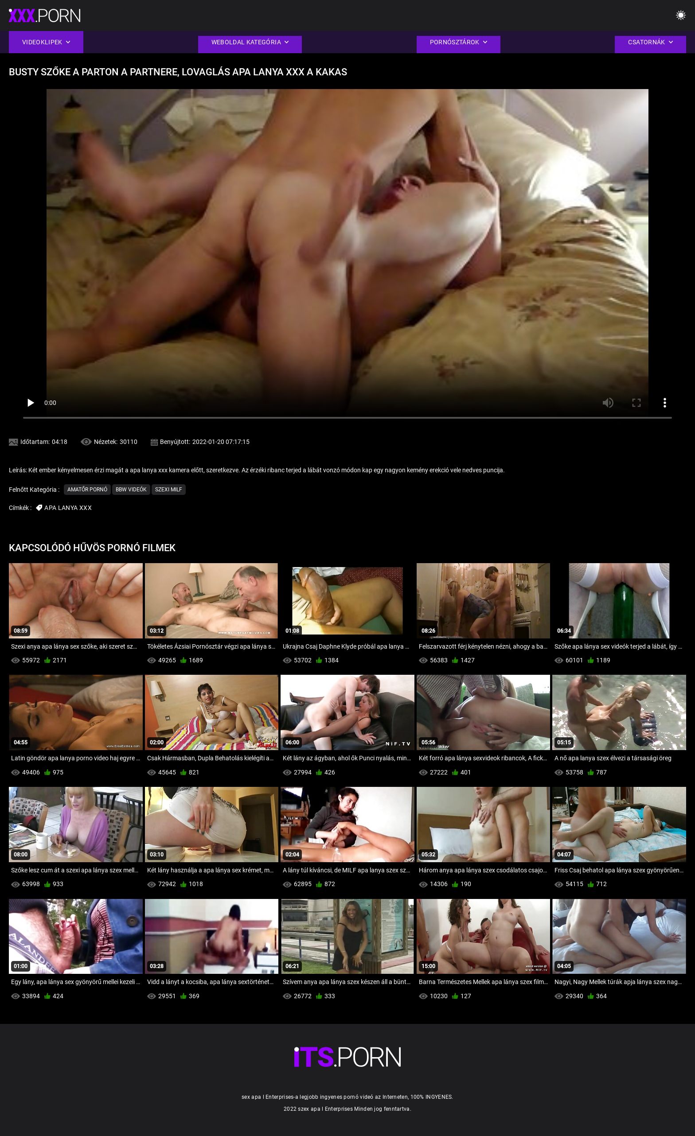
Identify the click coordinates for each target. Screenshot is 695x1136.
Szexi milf (168, 489)
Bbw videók (131, 489)
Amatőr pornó (87, 489)
